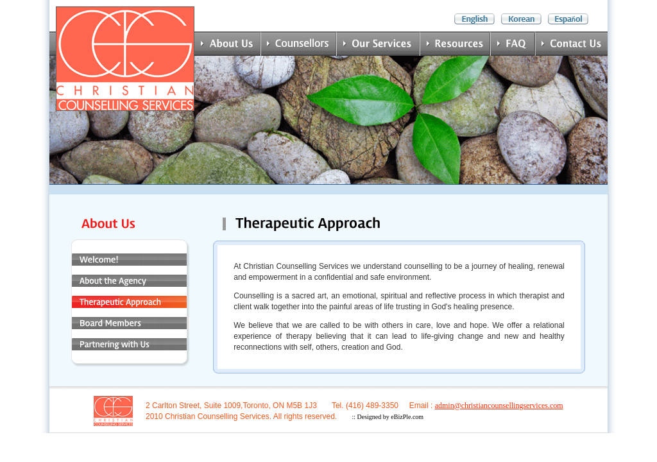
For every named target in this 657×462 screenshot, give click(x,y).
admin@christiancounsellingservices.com (499, 405)
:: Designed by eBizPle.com (387, 416)
